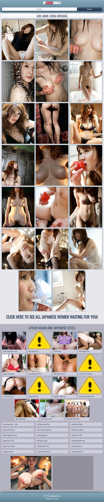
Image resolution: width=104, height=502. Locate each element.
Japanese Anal (8, 451)
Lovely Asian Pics (43, 446)
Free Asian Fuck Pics (44, 429)
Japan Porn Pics (8, 440)
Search (89, 9)
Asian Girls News (9, 429)
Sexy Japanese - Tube (10, 424)
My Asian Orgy (42, 440)
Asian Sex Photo (77, 424)
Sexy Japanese (42, 435)
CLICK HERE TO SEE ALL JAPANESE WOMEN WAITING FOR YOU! (52, 317)
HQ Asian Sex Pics (43, 424)
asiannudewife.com (78, 440)
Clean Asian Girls (77, 429)
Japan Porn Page (9, 446)
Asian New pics (76, 446)
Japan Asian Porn (77, 451)
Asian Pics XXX (76, 435)
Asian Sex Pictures (43, 451)
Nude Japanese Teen (10, 435)
